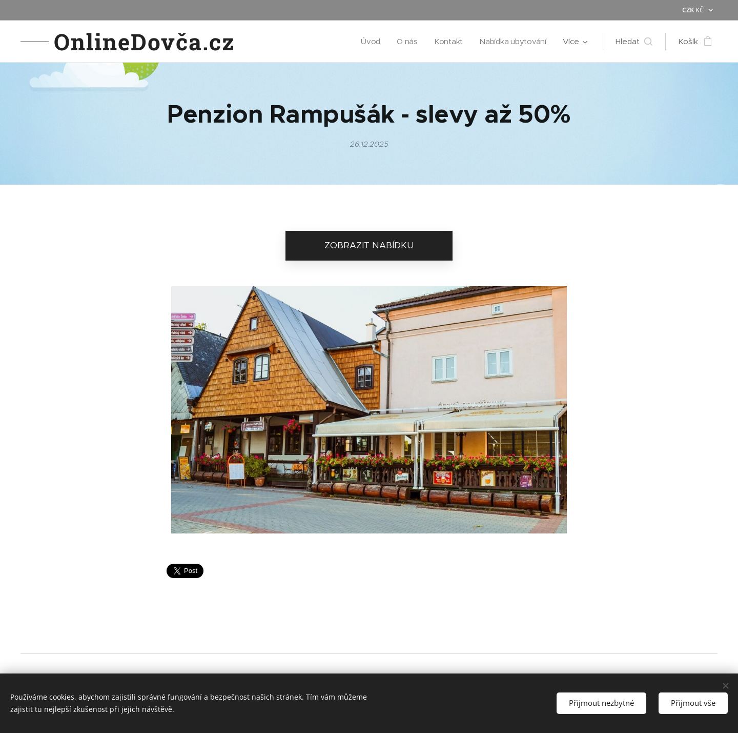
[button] (634, 41)
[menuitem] (369, 41)
